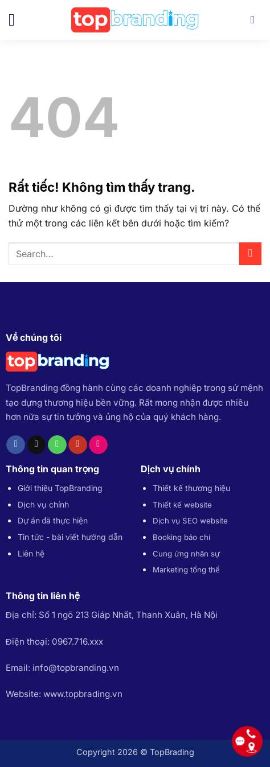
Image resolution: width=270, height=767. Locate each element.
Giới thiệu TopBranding (60, 488)
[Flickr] (98, 445)
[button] (17, 20)
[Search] (256, 19)
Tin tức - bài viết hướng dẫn (70, 537)
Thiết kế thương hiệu (191, 488)
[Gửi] (250, 253)
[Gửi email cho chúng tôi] (36, 445)
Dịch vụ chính (43, 504)
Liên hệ (31, 553)
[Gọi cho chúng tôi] (57, 445)
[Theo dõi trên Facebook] (15, 445)
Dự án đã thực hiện (53, 520)
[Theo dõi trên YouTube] (77, 445)
